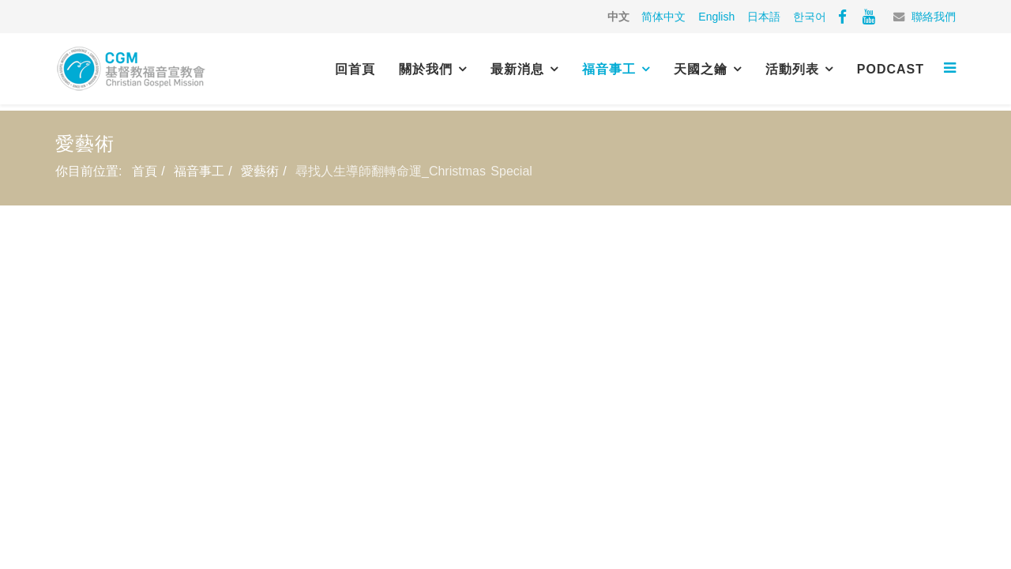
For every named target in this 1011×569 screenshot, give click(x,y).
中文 (618, 16)
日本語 (763, 16)
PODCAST (890, 69)
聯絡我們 (933, 16)
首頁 (144, 171)
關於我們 (426, 69)
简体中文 (663, 16)
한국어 (809, 16)
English (716, 16)
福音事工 (609, 69)
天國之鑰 (700, 69)
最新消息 (517, 69)
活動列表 (792, 69)
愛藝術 (260, 171)
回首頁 (355, 69)
